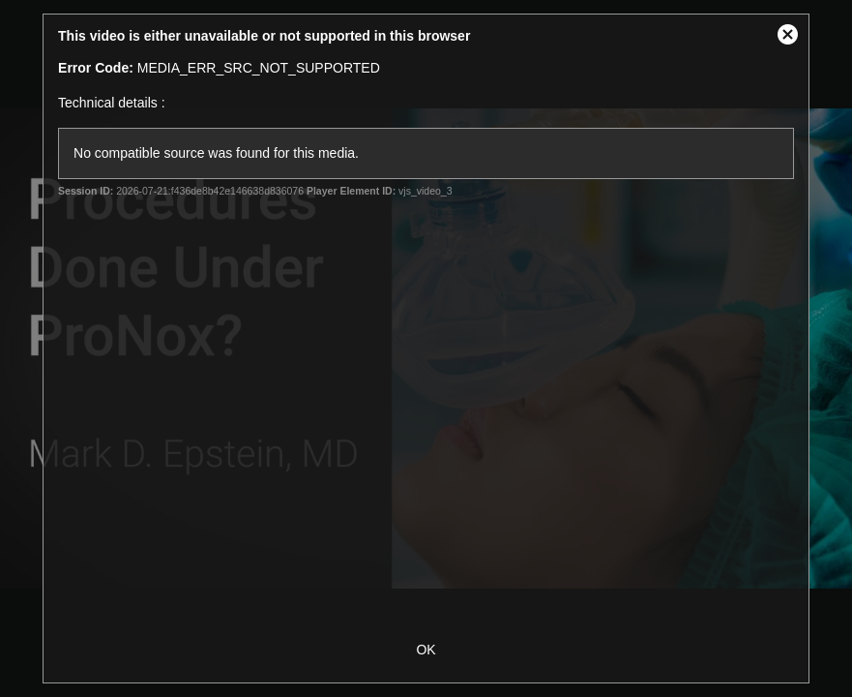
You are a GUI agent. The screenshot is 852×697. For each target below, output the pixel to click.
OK (425, 649)
